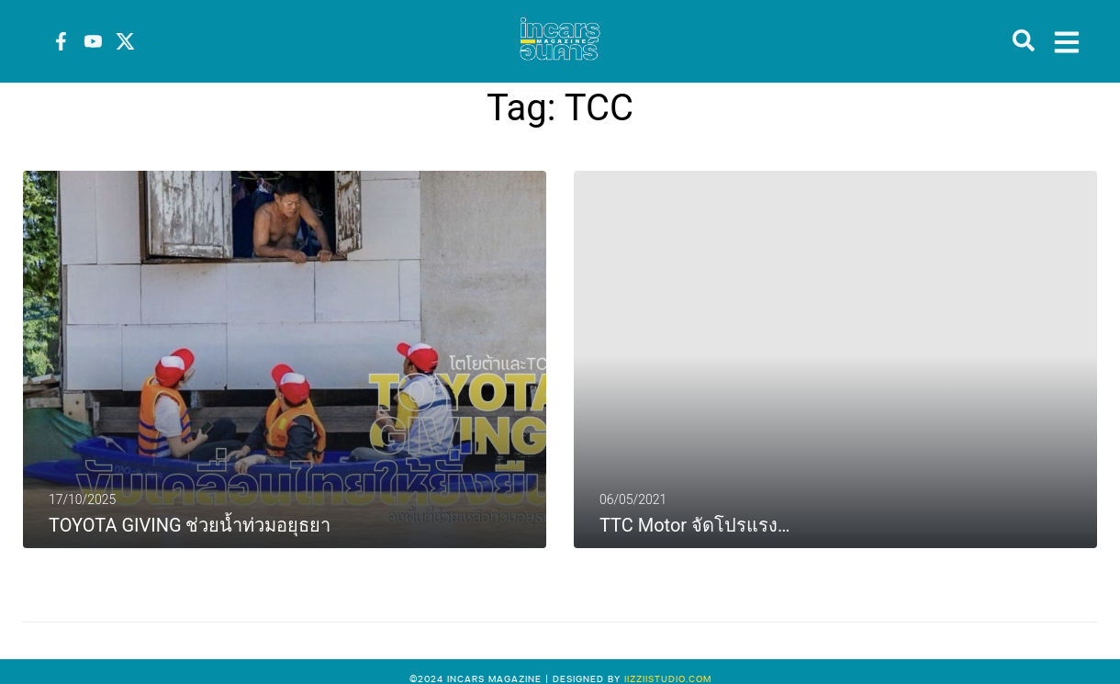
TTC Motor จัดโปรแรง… (694, 525)
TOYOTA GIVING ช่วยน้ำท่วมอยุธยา (189, 525)
